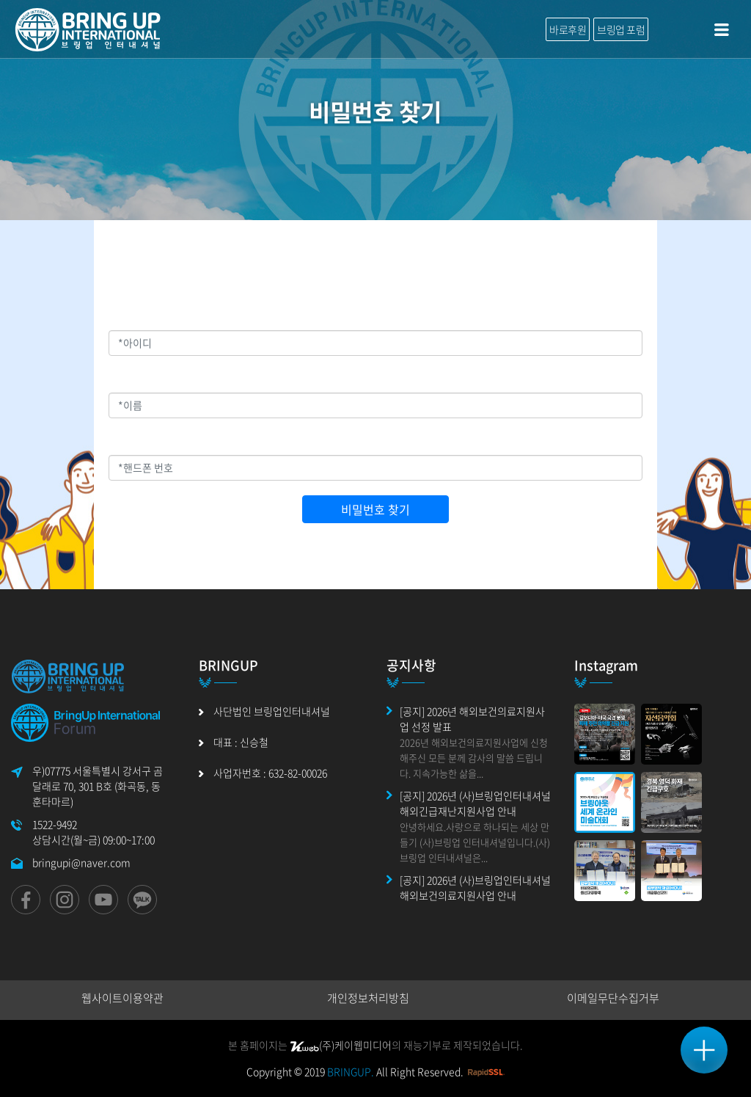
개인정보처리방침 (368, 998)
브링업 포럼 (621, 29)
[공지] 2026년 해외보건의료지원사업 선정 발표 (472, 719)
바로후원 (567, 29)
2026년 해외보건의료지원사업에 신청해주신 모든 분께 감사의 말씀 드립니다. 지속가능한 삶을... (474, 757)
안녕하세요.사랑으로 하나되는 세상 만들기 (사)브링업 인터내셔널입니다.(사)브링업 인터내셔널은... (475, 842)
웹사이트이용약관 (122, 998)
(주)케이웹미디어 (341, 1045)
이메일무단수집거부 (613, 998)
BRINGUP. (350, 1071)
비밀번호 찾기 (375, 509)
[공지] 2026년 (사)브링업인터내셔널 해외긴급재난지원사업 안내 (475, 803)
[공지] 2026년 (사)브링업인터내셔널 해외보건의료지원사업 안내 (475, 887)
